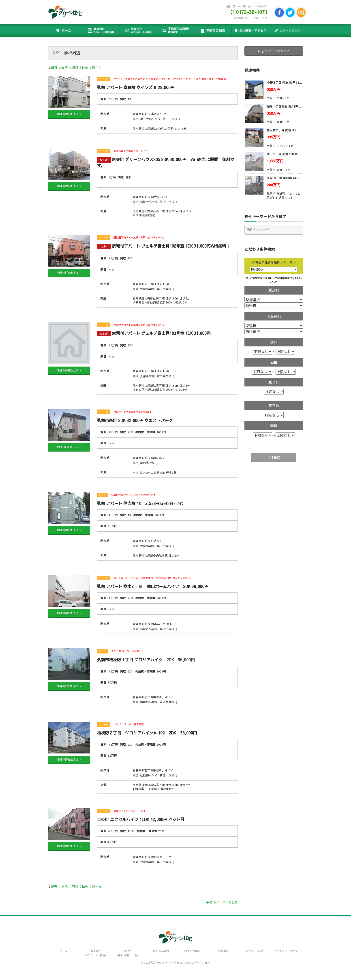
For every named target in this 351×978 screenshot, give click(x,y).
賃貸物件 (101, 30)
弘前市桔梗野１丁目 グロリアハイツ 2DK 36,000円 (146, 659)
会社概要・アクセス (250, 30)
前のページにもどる (222, 902)
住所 (83, 67)
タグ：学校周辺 (66, 52)
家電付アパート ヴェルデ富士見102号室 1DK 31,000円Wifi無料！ (163, 246)
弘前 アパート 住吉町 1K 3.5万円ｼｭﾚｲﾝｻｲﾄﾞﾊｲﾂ (140, 503)
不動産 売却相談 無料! (175, 30)
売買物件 (138, 30)
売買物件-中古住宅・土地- (127, 953)
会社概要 (223, 951)
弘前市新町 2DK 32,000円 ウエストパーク (135, 420)
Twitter (290, 12)
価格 (52, 67)
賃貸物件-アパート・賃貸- (96, 953)
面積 (63, 67)
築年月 (95, 67)
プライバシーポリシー (287, 951)
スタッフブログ (287, 30)
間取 (73, 67)
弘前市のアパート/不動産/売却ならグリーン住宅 (180, 962)
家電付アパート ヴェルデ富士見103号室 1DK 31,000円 (154, 333)
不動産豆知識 (212, 30)
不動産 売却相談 (159, 951)
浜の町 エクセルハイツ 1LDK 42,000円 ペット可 (140, 819)
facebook (279, 12)
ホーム (63, 30)
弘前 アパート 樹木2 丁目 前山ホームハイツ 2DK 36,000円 (152, 586)
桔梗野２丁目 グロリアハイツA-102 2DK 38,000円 (147, 733)
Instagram (301, 12)
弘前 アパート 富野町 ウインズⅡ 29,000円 (136, 87)
